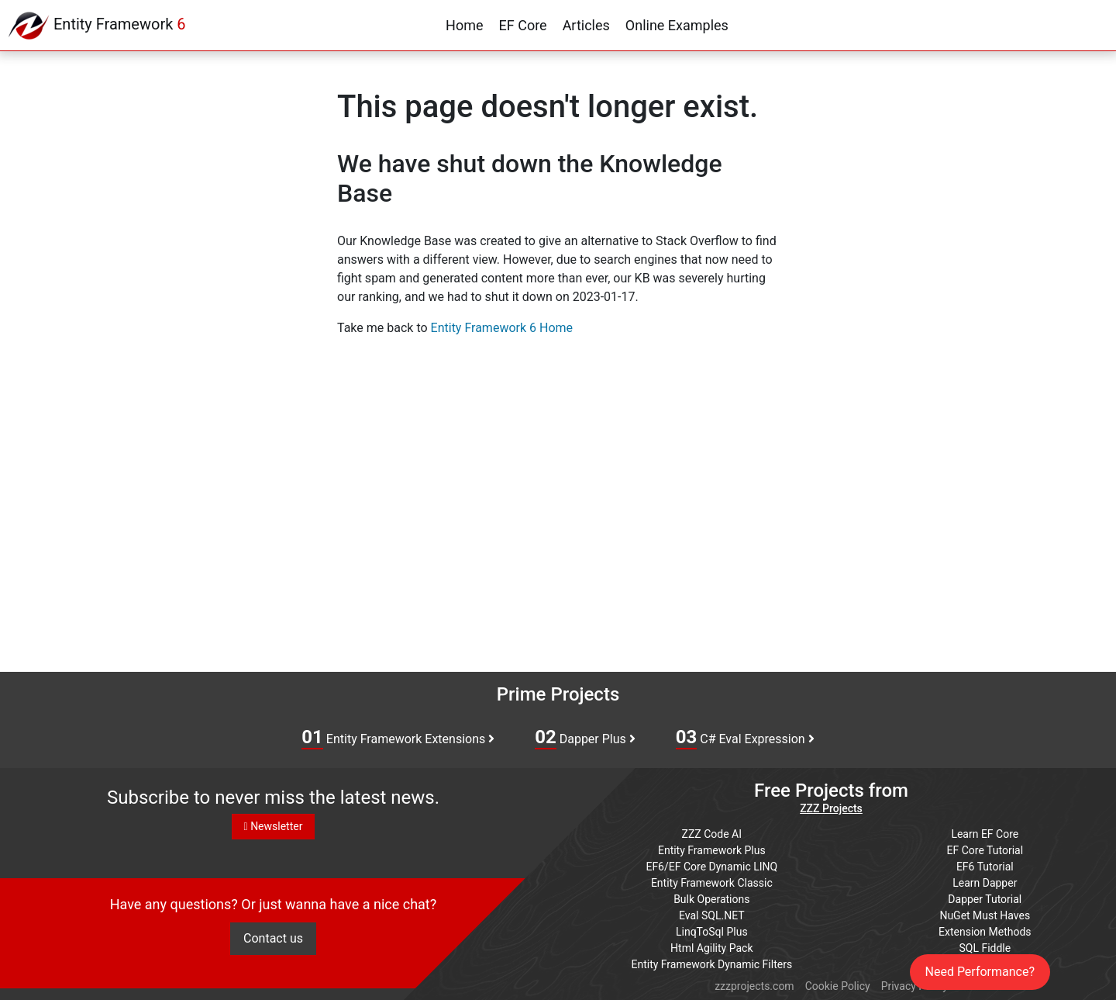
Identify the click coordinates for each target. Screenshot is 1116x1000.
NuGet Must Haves (984, 915)
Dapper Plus (585, 737)
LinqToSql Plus (712, 932)
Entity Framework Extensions (397, 737)
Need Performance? (980, 971)
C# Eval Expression (745, 737)
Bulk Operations (711, 899)
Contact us (273, 938)
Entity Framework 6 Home (502, 327)
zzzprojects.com (754, 986)
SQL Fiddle (985, 948)
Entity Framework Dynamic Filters (711, 964)
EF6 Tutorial (985, 866)
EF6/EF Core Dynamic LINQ (711, 866)
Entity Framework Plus (712, 850)
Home (464, 25)
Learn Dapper (984, 883)
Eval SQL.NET (712, 915)
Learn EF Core (984, 834)
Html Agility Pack (711, 948)
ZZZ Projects (831, 808)
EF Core (523, 25)
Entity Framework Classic (712, 883)
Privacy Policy (914, 986)
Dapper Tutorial (984, 899)
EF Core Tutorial (985, 850)
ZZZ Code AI (712, 834)
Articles (586, 25)
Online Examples (676, 25)
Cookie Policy (837, 986)
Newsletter (273, 826)
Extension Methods (985, 932)
